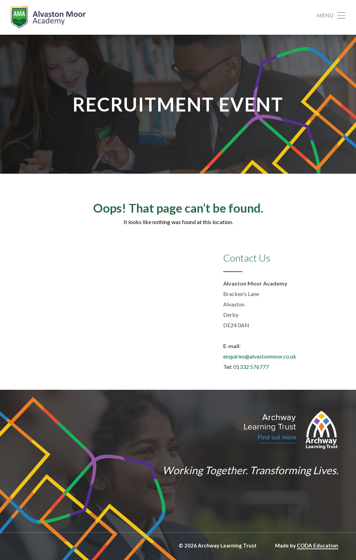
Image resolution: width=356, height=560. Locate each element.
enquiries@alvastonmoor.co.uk (259, 356)
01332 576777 (251, 366)
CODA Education (317, 545)
